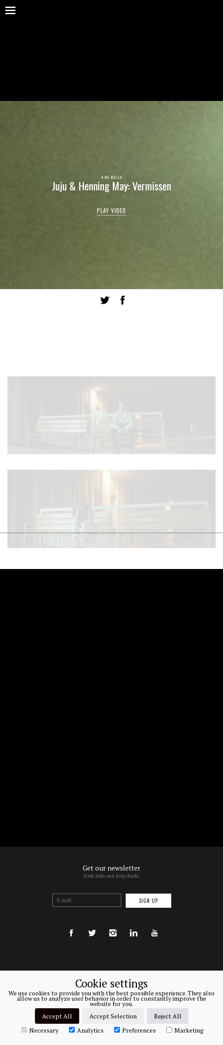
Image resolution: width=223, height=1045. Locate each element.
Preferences (135, 1030)
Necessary (39, 1030)
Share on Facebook (123, 300)
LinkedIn (139, 300)
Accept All (57, 1016)
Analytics (86, 1030)
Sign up (148, 900)
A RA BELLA (111, 177)
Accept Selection (113, 1016)
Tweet (105, 300)
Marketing (185, 1030)
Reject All (167, 1016)
